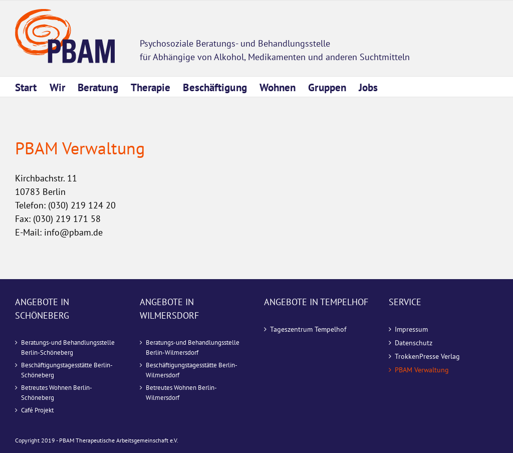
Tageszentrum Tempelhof (308, 329)
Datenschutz (413, 342)
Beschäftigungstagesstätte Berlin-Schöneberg (67, 370)
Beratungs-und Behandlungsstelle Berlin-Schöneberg (68, 347)
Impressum (411, 329)
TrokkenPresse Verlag (427, 356)
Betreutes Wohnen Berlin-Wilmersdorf (181, 392)
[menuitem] (32, 87)
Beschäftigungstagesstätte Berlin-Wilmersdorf (191, 370)
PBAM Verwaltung (422, 369)
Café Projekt (37, 410)
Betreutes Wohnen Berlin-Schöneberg (56, 392)
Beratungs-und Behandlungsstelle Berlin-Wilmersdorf (192, 347)
